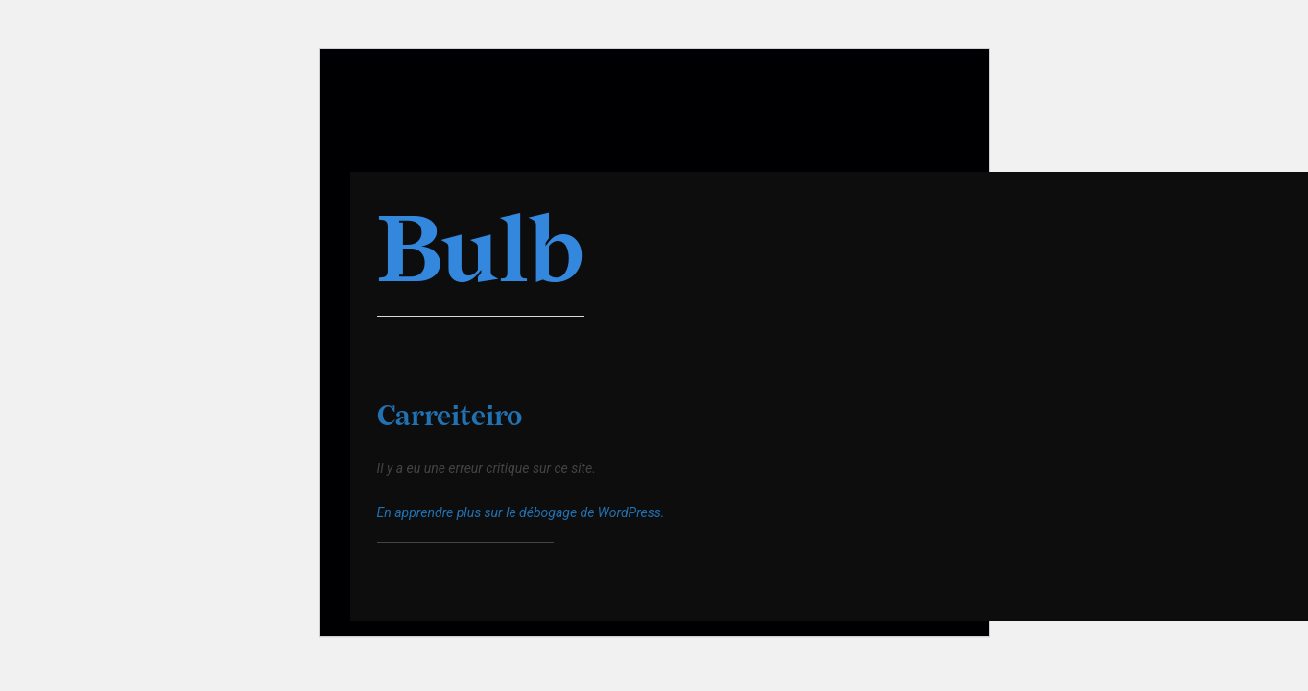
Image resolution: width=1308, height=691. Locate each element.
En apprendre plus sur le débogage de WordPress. (521, 512)
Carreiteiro (449, 417)
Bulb (480, 254)
